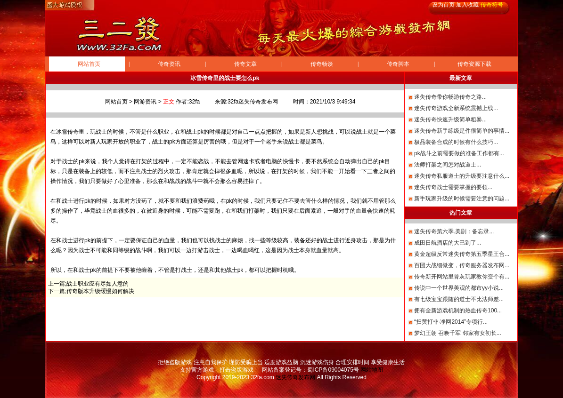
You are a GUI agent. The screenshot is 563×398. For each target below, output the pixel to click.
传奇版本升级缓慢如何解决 (100, 291)
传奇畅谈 (321, 64)
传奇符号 (492, 4)
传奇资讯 (169, 64)
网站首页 (89, 64)
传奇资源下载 (474, 64)
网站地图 (371, 369)
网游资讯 (145, 101)
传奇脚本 (398, 64)
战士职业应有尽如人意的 (97, 283)
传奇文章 (245, 64)
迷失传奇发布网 (295, 377)
